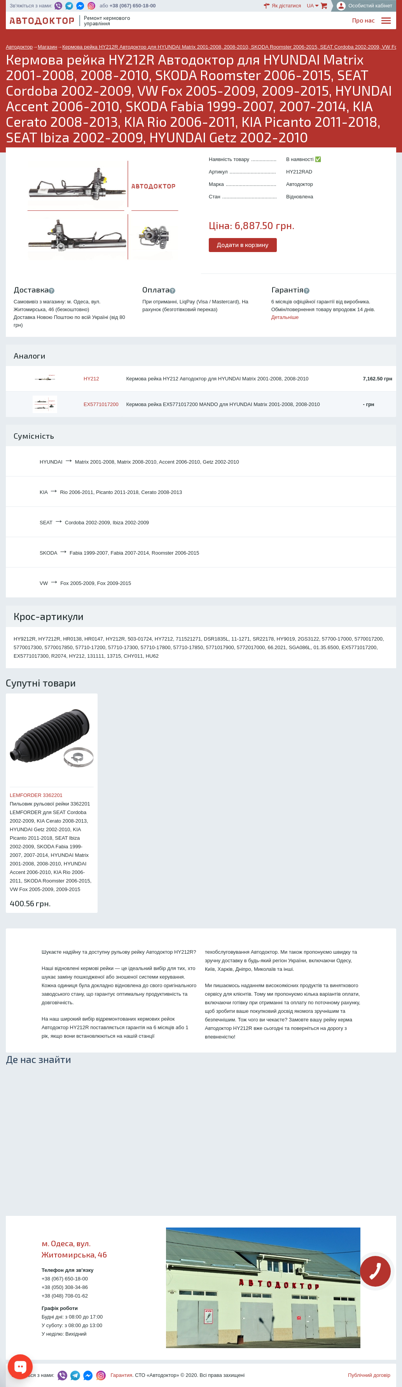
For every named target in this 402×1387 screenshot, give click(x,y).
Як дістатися (282, 6)
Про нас (177, 21)
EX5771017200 (101, 404)
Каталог (255, 21)
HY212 (91, 379)
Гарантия (121, 1375)
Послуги (206, 21)
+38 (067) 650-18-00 (133, 6)
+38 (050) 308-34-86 (65, 1287)
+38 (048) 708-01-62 (65, 1296)
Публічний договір (369, 1375)
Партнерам (322, 21)
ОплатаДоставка (286, 22)
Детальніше (285, 317)
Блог (231, 21)
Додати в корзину (243, 244)
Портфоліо (359, 21)
